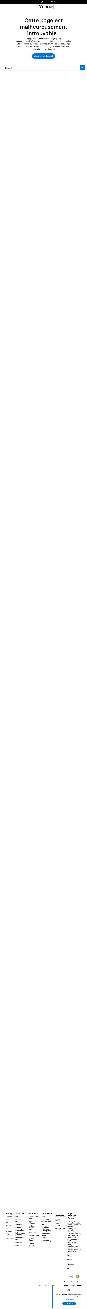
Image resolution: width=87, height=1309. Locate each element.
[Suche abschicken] (82, 67)
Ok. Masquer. (69, 1303)
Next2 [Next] (84, 2)
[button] (43, 56)
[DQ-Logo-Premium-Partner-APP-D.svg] (46, 7)
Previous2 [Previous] (2, 2)
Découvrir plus (69, 1299)
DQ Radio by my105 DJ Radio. (49, 2)
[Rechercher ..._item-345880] (41, 67)
